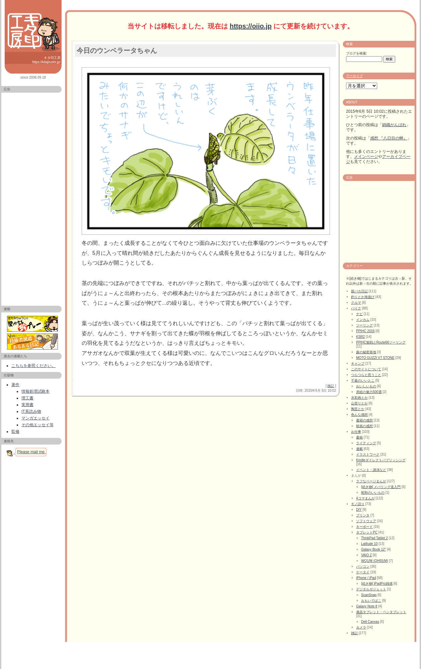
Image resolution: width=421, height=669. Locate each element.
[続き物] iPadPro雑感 (377, 583)
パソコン (362, 566)
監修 (15, 431)
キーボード (364, 527)
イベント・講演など (371, 470)
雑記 (330, 386)
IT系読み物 (31, 411)
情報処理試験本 (35, 391)
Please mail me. (31, 452)
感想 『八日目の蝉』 (388, 138)
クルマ (356, 302)
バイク (356, 308)
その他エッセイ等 (37, 424)
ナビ (359, 314)
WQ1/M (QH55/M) (374, 561)
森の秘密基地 (366, 352)
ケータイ (362, 572)
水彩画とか (359, 397)
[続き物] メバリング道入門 (381, 487)
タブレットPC (366, 532)
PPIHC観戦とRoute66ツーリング (381, 342)
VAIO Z (366, 555)
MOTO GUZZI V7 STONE (375, 358)
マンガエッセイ (35, 418)
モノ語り (357, 504)
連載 (359, 449)
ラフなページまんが (371, 481)
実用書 (27, 404)
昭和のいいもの (373, 492)
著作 (15, 384)
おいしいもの (366, 386)
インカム (362, 319)
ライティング (366, 443)
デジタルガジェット (371, 589)
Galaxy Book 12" (373, 549)
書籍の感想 (364, 420)
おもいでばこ (371, 600)
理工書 (27, 398)
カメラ (361, 627)
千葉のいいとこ (362, 380)
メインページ (366, 156)
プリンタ (362, 515)
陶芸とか (357, 409)
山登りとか (359, 403)
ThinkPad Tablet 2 (374, 538)
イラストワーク (368, 454)
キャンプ (357, 363)
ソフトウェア (366, 521)
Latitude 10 (369, 544)
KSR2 (360, 337)
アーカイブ (354, 76)
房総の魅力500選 (369, 392)
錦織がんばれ (394, 124)
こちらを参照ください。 (33, 365)
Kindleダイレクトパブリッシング (381, 460)
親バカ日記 (359, 291)
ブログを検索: (356, 53)
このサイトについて (366, 369)
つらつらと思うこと (366, 375)
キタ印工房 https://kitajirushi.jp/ (46, 60)
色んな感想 (359, 414)
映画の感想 (364, 426)
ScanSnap (368, 595)
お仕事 (356, 432)
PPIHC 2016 (365, 331)
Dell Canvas (370, 622)
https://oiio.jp (251, 26)
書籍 (359, 437)
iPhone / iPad (366, 578)
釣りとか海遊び (362, 297)
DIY (359, 509)
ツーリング (364, 325)
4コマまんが (365, 498)
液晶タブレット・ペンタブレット (381, 612)
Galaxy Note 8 (366, 606)
